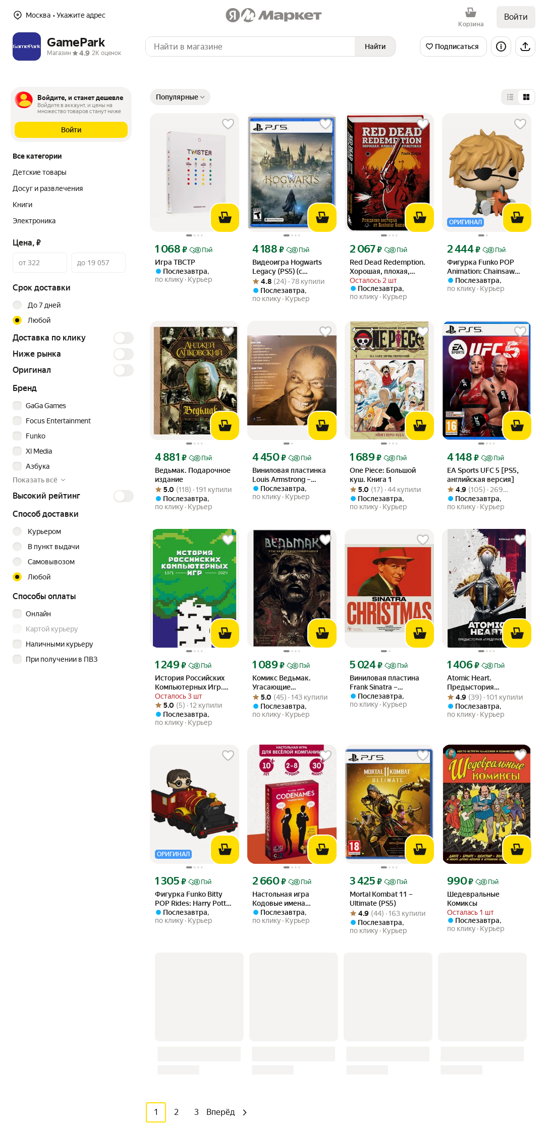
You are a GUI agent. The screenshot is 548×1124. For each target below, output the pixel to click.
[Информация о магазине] (501, 46)
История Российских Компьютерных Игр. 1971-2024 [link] (190, 683)
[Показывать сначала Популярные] (180, 97)
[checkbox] (72, 405)
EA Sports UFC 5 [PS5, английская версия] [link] (483, 474)
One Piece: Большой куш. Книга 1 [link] (383, 474)
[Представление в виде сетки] (526, 97)
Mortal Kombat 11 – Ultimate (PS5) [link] (381, 898)
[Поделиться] (525, 46)
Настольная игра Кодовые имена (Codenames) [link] (280, 899)
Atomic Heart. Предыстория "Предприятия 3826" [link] (482, 683)
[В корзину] (225, 218)
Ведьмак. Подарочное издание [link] (193, 474)
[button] (71, 130)
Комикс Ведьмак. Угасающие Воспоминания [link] (281, 683)
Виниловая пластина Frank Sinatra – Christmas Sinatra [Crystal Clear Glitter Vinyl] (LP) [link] (384, 683)
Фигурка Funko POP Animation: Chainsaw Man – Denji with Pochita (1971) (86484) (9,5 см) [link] (486, 267)
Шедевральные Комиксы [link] (473, 898)
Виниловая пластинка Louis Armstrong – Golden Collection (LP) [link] (289, 475)
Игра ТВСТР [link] (175, 262)
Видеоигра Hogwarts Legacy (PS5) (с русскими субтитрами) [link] (291, 267)
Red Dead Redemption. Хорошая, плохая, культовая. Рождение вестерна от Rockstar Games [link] (387, 267)
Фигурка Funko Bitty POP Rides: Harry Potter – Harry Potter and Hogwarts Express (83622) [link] (194, 899)
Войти (516, 17)
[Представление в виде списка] (510, 97)
